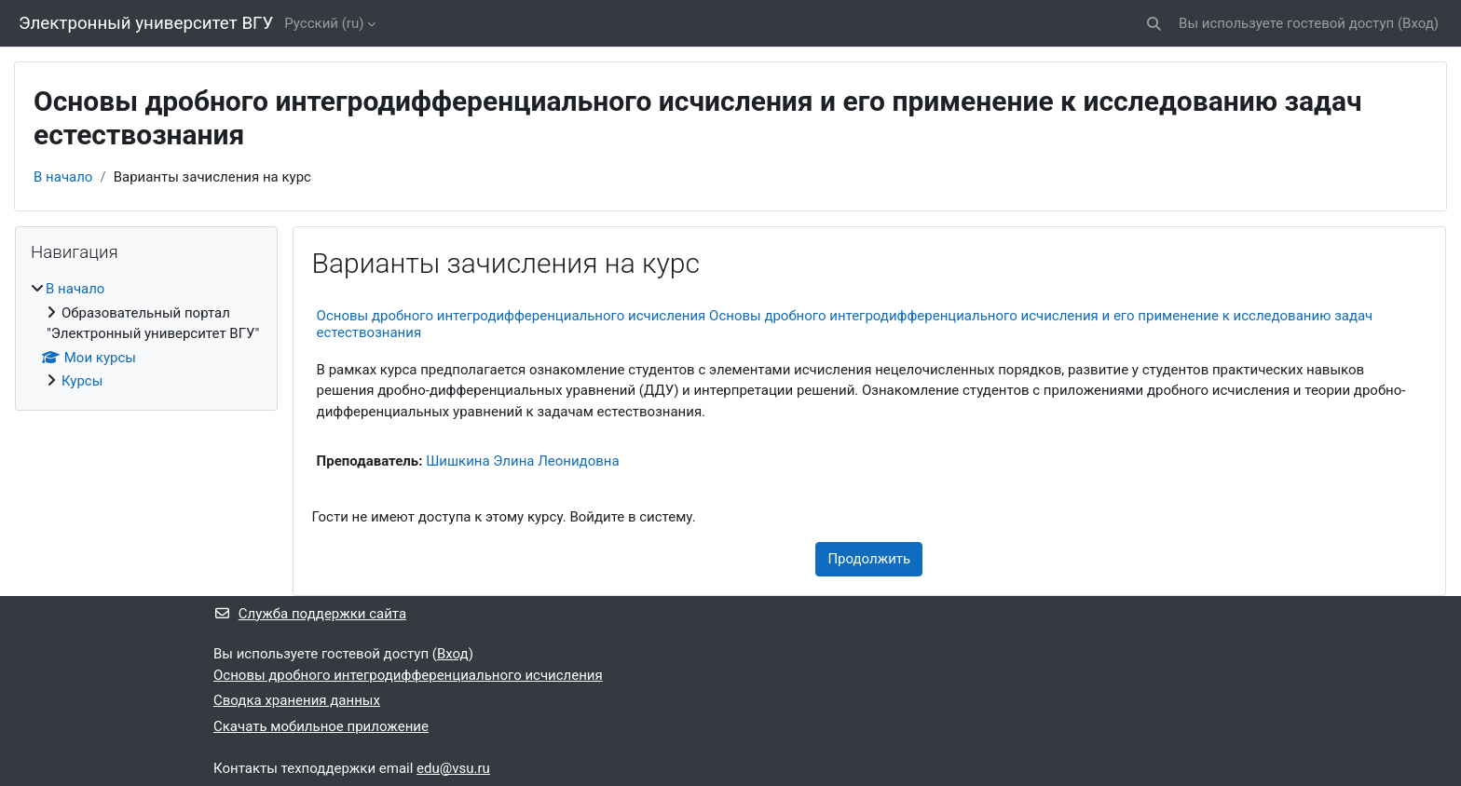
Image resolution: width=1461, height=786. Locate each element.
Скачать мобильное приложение (321, 726)
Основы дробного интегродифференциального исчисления (408, 675)
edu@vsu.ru (453, 768)
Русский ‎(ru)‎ (323, 23)
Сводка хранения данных (296, 700)
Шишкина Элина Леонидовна (522, 461)
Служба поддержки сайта (309, 613)
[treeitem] (146, 335)
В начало (63, 177)
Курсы (81, 381)
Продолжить (868, 558)
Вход (1418, 23)
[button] (1154, 23)
